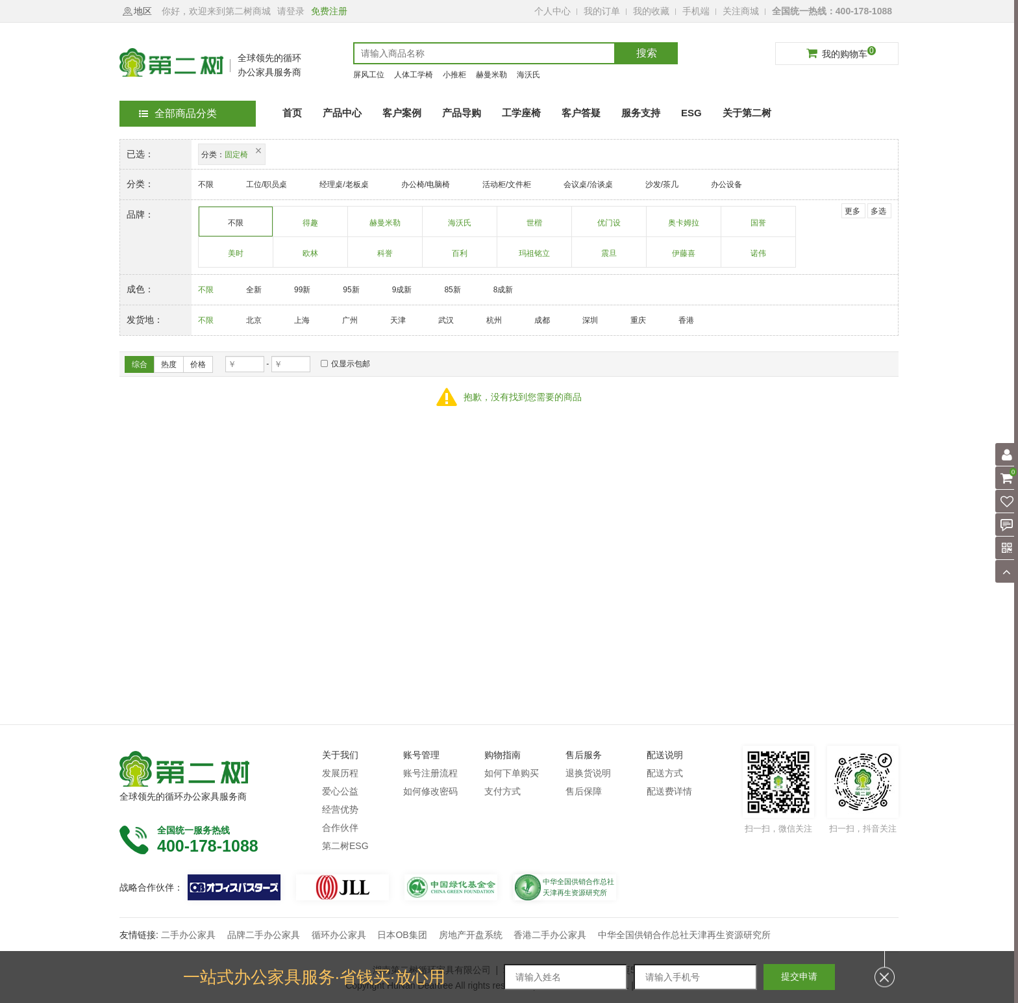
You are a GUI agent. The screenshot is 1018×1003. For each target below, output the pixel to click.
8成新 (503, 289)
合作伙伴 (340, 827)
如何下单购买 (511, 773)
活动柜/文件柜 (506, 184)
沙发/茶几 (661, 184)
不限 (206, 184)
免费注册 (329, 11)
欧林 (310, 258)
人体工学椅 (413, 74)
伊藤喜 (684, 258)
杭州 (494, 320)
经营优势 (340, 809)
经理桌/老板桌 (343, 184)
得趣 (310, 227)
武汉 (446, 320)
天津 (398, 320)
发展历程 (340, 773)
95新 (351, 289)
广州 (350, 320)
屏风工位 (368, 74)
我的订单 (602, 11)
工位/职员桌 (266, 184)
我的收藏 (651, 11)
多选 (878, 211)
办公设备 (726, 184)
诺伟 (758, 258)
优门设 (609, 227)
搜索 (646, 52)
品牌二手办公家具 (263, 935)
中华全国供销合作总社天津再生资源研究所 (684, 935)
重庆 (638, 320)
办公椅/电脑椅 (425, 184)
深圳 (590, 320)
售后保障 (583, 791)
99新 (302, 289)
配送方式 (665, 773)
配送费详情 (669, 791)
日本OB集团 (402, 935)
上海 (302, 320)
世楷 (534, 227)
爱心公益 (340, 791)
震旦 (609, 258)
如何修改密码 (430, 791)
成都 (542, 320)
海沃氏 (528, 74)
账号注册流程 (430, 773)
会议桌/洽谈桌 (588, 184)
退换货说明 (588, 773)
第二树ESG (345, 846)
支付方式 (502, 791)
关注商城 (741, 11)
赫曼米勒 (491, 74)
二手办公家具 (188, 935)
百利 (460, 258)
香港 (686, 320)
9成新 (402, 289)
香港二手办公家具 (550, 935)
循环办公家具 (339, 935)
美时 (236, 258)
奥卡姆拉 (684, 227)
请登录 (290, 11)
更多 (852, 211)
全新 (254, 289)
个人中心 (552, 11)
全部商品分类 (178, 113)
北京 (254, 320)
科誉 (385, 258)
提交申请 (799, 976)
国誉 (758, 227)
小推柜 (454, 74)
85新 (452, 289)
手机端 (696, 11)
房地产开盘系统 (471, 935)
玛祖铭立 (534, 258)
